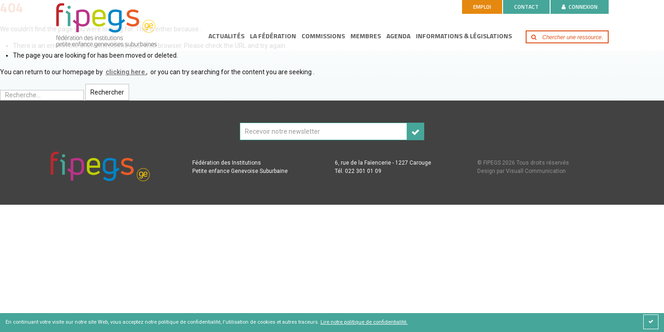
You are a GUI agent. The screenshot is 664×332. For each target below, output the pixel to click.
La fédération (273, 36)
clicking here (126, 72)
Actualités (226, 36)
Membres (365, 36)
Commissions (323, 36)
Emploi (482, 6)
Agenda (398, 36)
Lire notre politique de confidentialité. (364, 322)
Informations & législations (464, 36)
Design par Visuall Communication (521, 171)
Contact (526, 6)
